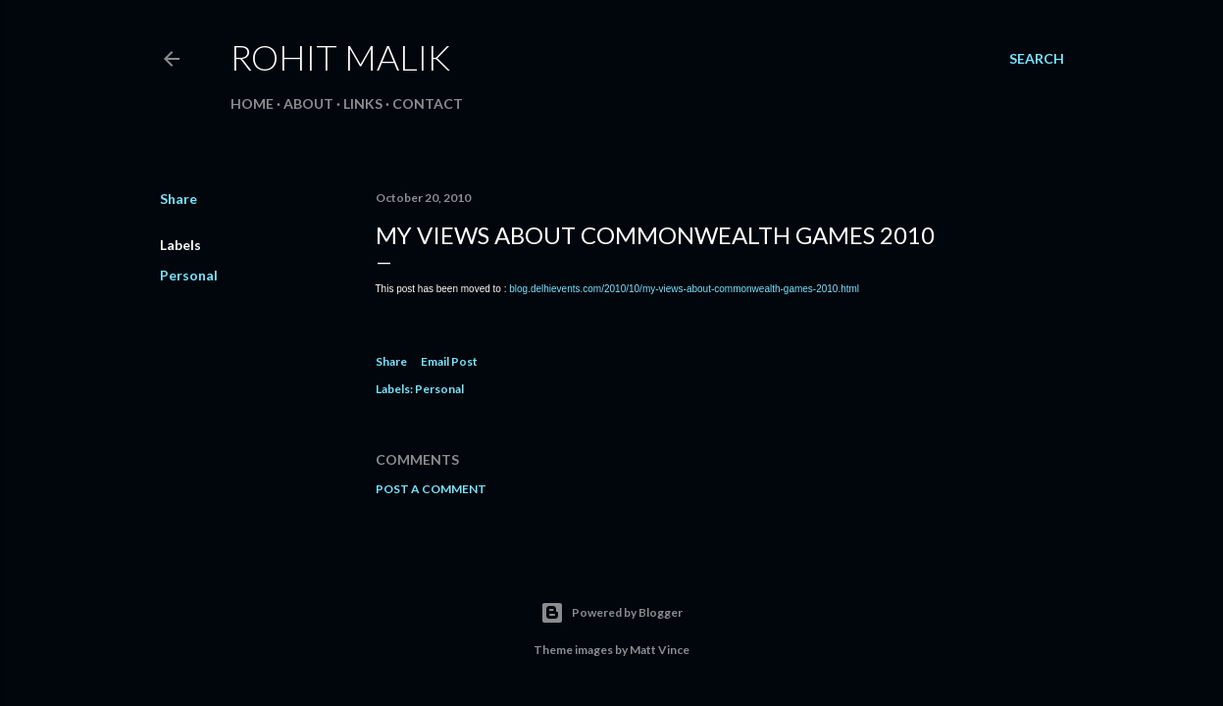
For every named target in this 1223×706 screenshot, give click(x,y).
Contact (427, 103)
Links (362, 103)
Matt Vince (659, 649)
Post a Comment (431, 488)
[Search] (1036, 58)
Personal (189, 275)
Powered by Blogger (611, 613)
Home (252, 103)
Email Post (449, 361)
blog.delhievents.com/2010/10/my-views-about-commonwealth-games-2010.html (684, 288)
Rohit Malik (340, 56)
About (308, 103)
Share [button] (178, 198)
